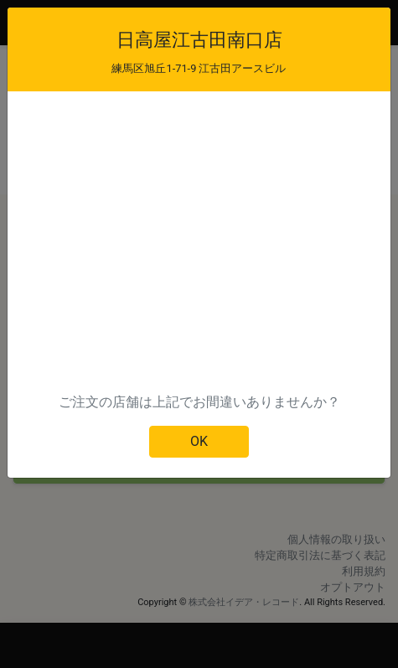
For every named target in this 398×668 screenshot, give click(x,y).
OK (199, 441)
